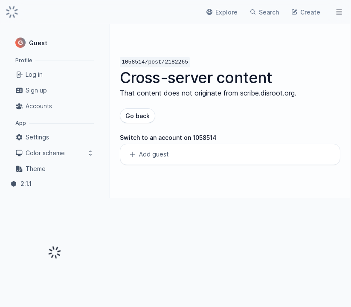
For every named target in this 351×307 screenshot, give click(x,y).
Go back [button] (137, 115)
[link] (11, 12)
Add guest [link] (148, 154)
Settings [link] (32, 137)
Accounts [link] (33, 106)
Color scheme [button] (54, 153)
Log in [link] (29, 74)
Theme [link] (30, 169)
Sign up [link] (31, 90)
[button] (54, 42)
